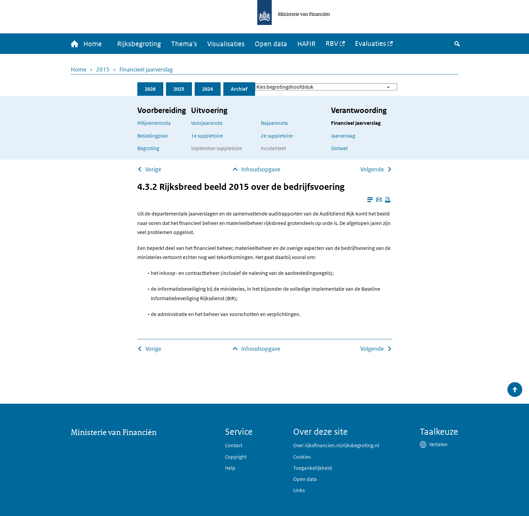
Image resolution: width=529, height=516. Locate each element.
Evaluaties (370, 43)
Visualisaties (226, 44)
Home (78, 69)
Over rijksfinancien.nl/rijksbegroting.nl (336, 445)
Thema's (184, 44)
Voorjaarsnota (206, 123)
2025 (178, 89)
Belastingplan (152, 136)
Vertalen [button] (438, 444)
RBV (332, 43)
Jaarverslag (343, 136)
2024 (207, 89)
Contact (233, 445)
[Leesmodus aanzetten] (370, 199)
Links (299, 490)
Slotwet (339, 148)
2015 (103, 69)
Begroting (148, 148)
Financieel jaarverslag (146, 69)
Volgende (372, 169)
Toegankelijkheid (312, 468)
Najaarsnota (274, 123)
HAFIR (306, 44)
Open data (271, 44)
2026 (150, 89)
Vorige (153, 169)
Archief (239, 89)
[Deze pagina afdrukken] (387, 199)
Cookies (302, 457)
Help (230, 468)
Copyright (236, 457)
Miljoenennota (154, 123)
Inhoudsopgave (260, 169)
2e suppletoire (277, 136)
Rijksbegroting (139, 44)
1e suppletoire (207, 136)
